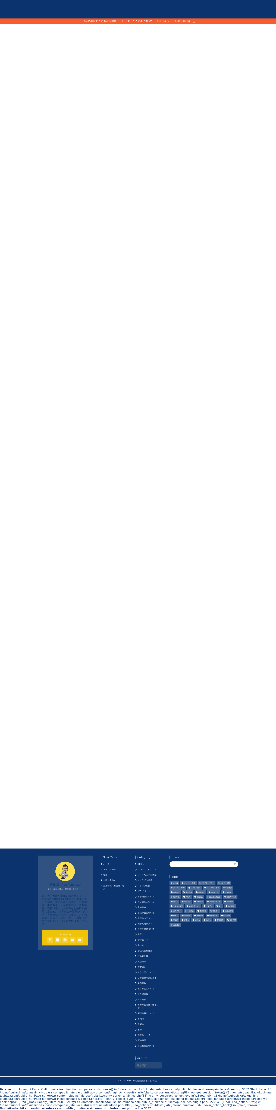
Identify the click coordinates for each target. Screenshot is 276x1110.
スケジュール (96, 155)
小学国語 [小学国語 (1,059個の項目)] (190, 911)
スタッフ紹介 (144, 886)
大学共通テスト (145, 924)
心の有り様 (143, 956)
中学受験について (146, 896)
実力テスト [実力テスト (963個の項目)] (177, 911)
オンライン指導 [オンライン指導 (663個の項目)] (189, 883)
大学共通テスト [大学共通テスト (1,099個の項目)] (194, 906)
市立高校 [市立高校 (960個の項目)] (203, 911)
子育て (141, 934)
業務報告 (142, 983)
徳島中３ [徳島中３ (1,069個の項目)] (215, 911)
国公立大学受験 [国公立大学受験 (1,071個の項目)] (214, 897)
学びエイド (143, 940)
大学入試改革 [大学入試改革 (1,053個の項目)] (178, 906)
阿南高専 (142, 1040)
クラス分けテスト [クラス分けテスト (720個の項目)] (207, 883)
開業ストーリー (145, 1035)
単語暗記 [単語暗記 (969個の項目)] (200, 897)
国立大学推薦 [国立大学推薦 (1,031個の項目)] (231, 897)
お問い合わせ (109, 880)
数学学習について (146, 972)
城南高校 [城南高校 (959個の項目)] (187, 902)
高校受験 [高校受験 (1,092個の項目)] (176, 925)
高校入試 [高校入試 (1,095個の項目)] (233, 920)
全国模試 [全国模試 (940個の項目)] (228, 892)
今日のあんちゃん (146, 902)
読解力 (141, 1024)
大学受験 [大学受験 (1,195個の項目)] (209, 906)
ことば (120, 155)
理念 (137, 155)
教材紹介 (142, 967)
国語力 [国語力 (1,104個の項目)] (175, 902)
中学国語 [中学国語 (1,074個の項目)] (176, 892)
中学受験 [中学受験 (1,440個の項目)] (228, 888)
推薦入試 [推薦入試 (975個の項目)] (200, 915)
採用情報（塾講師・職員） (170, 155)
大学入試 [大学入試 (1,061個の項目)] (230, 902)
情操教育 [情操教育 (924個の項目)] (187, 915)
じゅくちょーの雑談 (147, 875)
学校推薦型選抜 (145, 951)
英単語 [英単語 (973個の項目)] (175, 920)
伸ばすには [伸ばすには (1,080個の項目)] (215, 892)
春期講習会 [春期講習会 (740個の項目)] (213, 915)
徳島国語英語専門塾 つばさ (138, 8)
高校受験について (146, 1046)
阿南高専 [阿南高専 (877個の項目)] (220, 920)
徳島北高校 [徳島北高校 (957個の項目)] (229, 911)
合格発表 (142, 907)
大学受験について (146, 929)
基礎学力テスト (145, 918)
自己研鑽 (142, 999)
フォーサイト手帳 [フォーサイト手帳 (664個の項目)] (212, 888)
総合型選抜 (143, 994)
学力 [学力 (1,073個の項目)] (220, 906)
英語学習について (146, 1013)
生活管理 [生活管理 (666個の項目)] (226, 915)
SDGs (141, 864)
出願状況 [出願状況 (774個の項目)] (176, 897)
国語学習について (146, 913)
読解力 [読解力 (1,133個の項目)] (197, 920)
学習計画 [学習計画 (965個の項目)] (231, 906)
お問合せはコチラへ (138, 109)
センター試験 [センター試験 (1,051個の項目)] (225, 883)
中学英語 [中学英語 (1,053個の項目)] (201, 892)
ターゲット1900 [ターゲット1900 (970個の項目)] (179, 888)
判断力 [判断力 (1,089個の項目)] (188, 897)
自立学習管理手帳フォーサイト (149, 1006)
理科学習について (146, 989)
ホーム (106, 864)
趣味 (140, 1030)
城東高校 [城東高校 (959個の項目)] (200, 902)
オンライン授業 (145, 880)
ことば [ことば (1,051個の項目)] (175, 883)
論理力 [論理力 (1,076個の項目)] (208, 920)
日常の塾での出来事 (147, 978)
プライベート (144, 891)
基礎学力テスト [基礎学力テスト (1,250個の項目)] (214, 902)
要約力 (141, 1019)
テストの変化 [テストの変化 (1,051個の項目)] (195, 888)
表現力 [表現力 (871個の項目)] (186, 920)
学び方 (141, 945)
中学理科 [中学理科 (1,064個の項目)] (189, 892)
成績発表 (142, 961)
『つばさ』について (147, 869)
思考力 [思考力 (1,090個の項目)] (175, 915)
